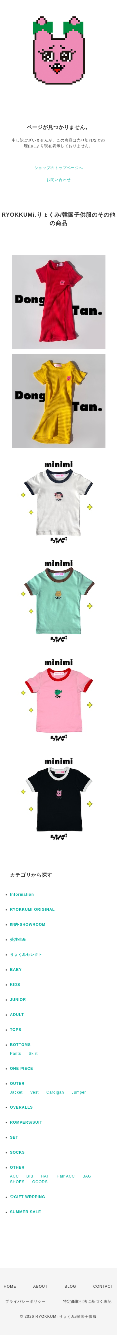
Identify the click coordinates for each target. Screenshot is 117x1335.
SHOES (17, 1182)
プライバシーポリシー (25, 1301)
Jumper (79, 1092)
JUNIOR (18, 999)
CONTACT (103, 1286)
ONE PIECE (21, 1068)
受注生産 (18, 939)
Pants (15, 1053)
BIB (30, 1176)
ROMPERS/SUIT (26, 1122)
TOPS (15, 1030)
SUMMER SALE (25, 1212)
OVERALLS (21, 1107)
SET (14, 1137)
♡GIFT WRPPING (27, 1197)
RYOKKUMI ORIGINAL (32, 909)
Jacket (16, 1092)
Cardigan (55, 1092)
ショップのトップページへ (58, 168)
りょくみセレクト (26, 954)
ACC (14, 1176)
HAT (45, 1176)
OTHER (17, 1167)
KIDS (15, 984)
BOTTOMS (20, 1045)
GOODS (40, 1182)
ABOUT (40, 1286)
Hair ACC (66, 1176)
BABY (16, 969)
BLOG (70, 1286)
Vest (34, 1092)
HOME (10, 1286)
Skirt (33, 1053)
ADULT (17, 1015)
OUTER (17, 1083)
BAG (86, 1176)
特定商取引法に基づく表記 (87, 1301)
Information (22, 894)
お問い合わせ (58, 180)
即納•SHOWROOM (28, 924)
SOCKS (17, 1152)
